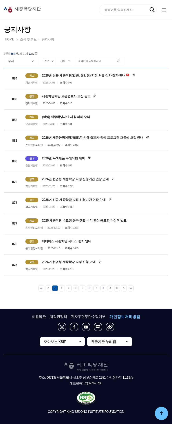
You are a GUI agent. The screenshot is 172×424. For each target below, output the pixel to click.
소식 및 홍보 (28, 39)
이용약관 (39, 316)
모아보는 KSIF (55, 342)
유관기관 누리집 (103, 342)
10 (117, 288)
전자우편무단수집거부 (88, 316)
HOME (10, 39)
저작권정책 (58, 316)
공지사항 (48, 39)
